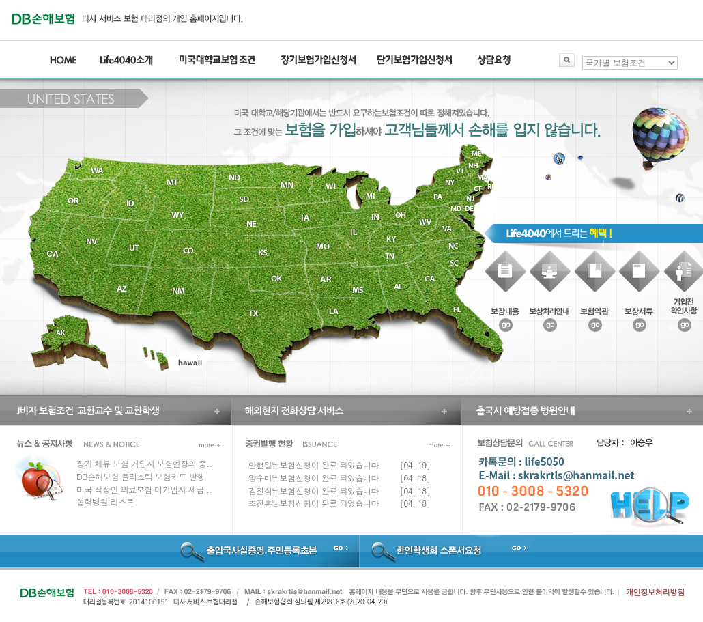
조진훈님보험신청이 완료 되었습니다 (313, 503)
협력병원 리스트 (105, 501)
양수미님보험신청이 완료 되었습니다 (313, 477)
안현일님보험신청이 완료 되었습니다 (313, 464)
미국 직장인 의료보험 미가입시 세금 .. (144, 489)
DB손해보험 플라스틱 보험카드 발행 (140, 476)
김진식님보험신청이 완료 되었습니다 (313, 490)
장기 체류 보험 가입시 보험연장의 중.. (144, 463)
